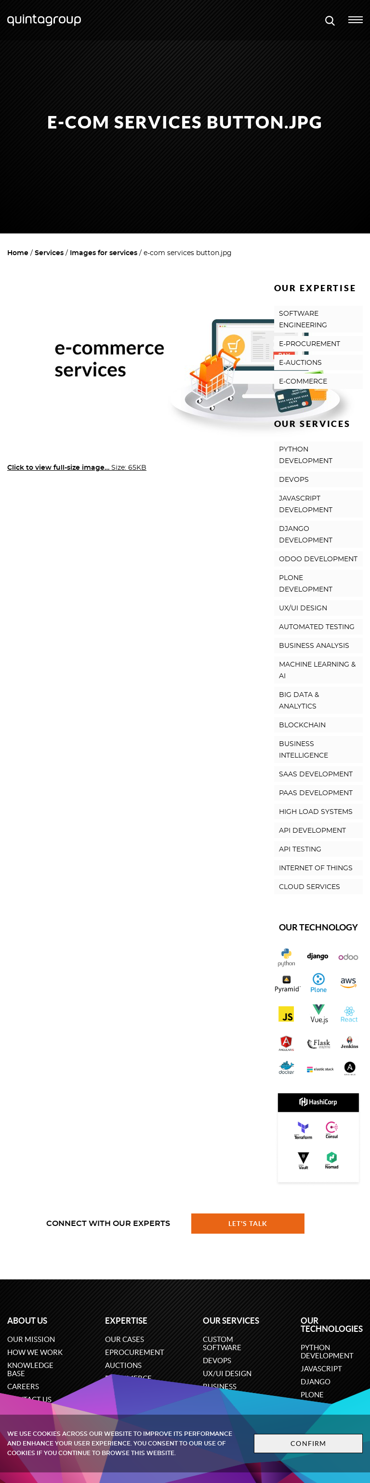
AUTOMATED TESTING (317, 627)
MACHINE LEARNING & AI (317, 670)
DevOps (217, 1360)
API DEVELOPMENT (312, 830)
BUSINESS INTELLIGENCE (303, 750)
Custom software (222, 1343)
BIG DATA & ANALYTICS (299, 701)
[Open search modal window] (330, 20)
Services (49, 253)
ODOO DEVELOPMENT (318, 559)
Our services (231, 1320)
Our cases (124, 1339)
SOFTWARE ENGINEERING (303, 319)
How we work (35, 1352)
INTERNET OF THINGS (316, 868)
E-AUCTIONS (300, 363)
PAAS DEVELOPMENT (316, 793)
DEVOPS (294, 480)
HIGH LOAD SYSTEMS (316, 812)
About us (27, 1320)
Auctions (123, 1365)
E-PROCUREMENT (309, 344)
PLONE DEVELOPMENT (305, 584)
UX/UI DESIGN (303, 608)
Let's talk (248, 1223)
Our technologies (332, 1324)
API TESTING (300, 849)
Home (17, 253)
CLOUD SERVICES (309, 887)
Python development (327, 1351)
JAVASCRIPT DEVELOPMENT (305, 504)
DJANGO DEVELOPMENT (305, 535)
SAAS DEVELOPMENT (316, 774)
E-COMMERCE (303, 381)
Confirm (308, 1443)
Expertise (126, 1320)
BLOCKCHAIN (302, 725)
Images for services (103, 253)
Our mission (31, 1339)
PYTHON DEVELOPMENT (305, 455)
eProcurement (134, 1352)
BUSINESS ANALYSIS (314, 646)
